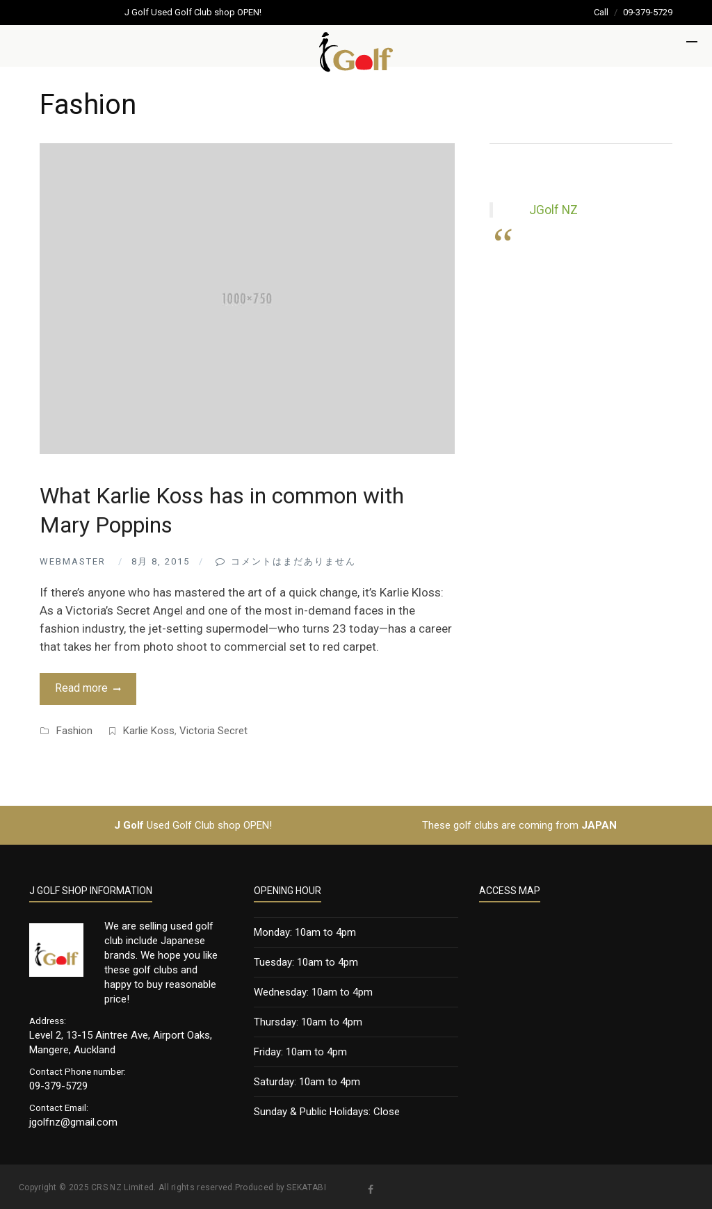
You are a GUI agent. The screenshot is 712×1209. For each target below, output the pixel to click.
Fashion (74, 730)
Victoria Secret (213, 730)
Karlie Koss (149, 730)
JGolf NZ (553, 210)
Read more (81, 688)
